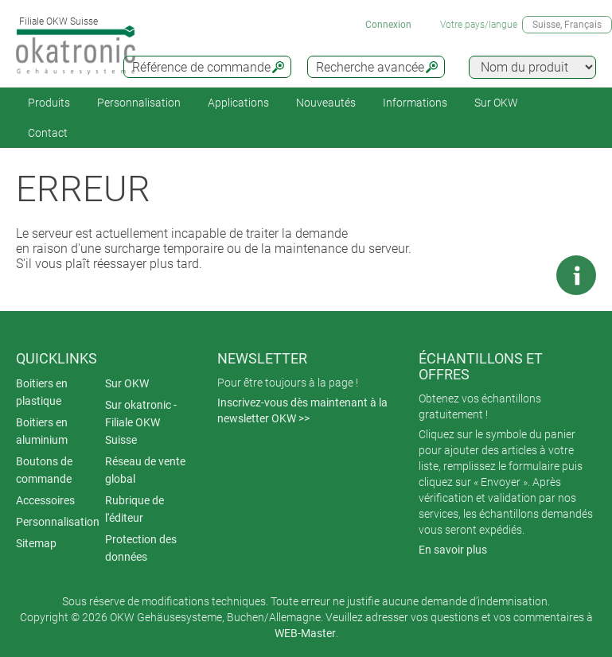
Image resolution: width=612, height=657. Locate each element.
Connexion (388, 24)
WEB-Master (305, 633)
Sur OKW (496, 102)
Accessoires (45, 500)
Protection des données (141, 548)
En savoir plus (453, 549)
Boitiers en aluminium (42, 431)
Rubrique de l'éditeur (134, 509)
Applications (238, 102)
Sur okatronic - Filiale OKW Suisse (141, 422)
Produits (49, 102)
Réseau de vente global (145, 470)
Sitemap (36, 543)
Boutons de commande (44, 470)
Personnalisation (139, 102)
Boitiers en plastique (42, 392)
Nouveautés (326, 102)
